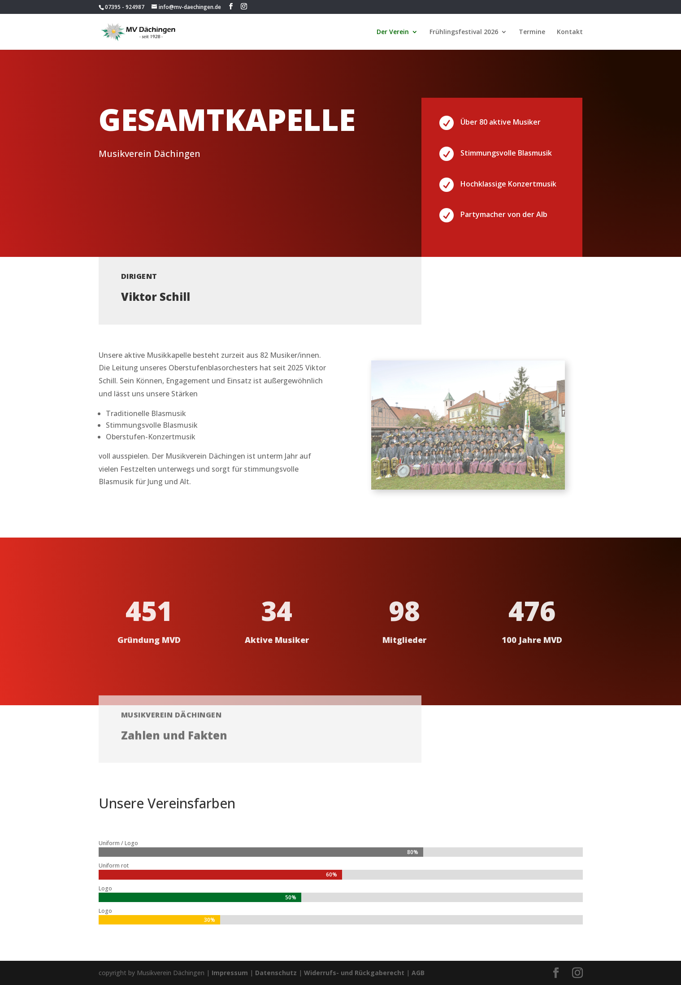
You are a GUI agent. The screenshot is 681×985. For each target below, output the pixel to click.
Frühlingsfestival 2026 (463, 32)
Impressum (230, 972)
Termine (532, 32)
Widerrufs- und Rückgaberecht (354, 972)
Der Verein (393, 32)
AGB (418, 972)
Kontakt (570, 32)
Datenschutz (276, 972)
